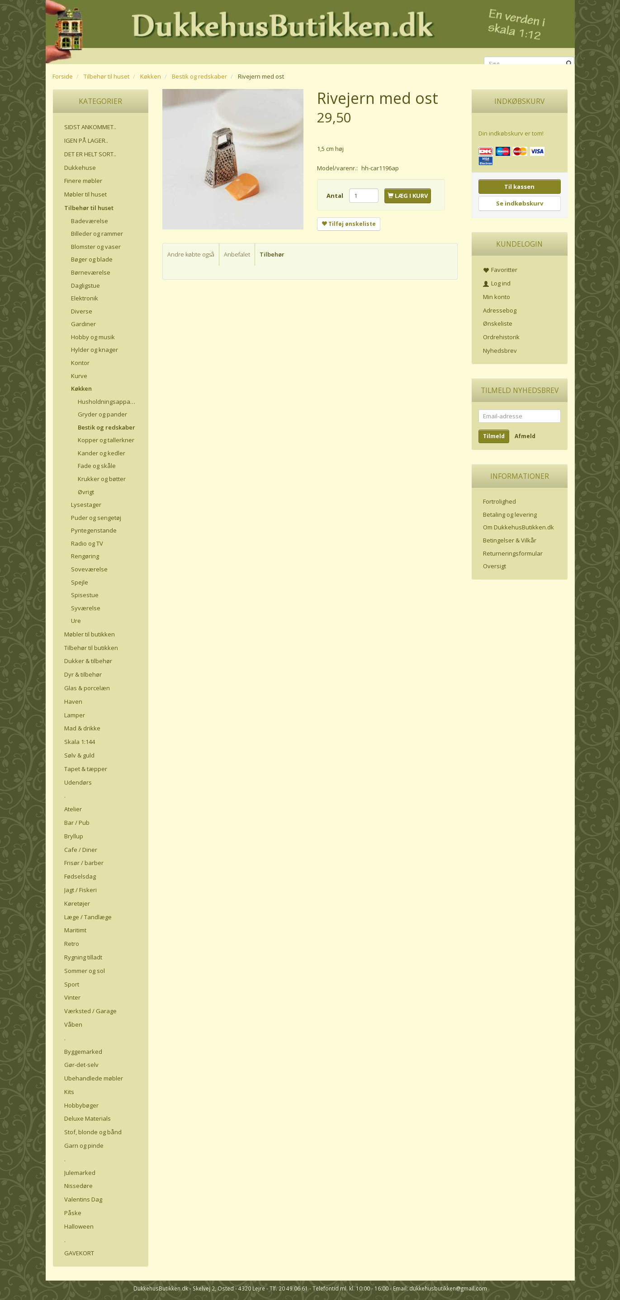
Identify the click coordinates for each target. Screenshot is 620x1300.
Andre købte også (190, 254)
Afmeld (525, 436)
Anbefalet (237, 254)
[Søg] (569, 64)
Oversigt (494, 566)
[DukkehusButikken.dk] (310, 30)
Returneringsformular (513, 553)
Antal (336, 196)
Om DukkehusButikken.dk (518, 527)
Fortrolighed (499, 501)
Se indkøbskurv (519, 203)
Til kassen (519, 186)
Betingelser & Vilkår (509, 540)
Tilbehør (272, 254)
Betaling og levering (510, 514)
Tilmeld (494, 436)
